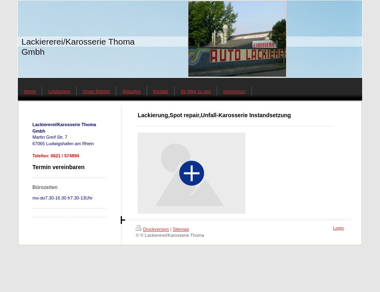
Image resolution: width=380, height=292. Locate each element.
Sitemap (181, 229)
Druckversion (152, 229)
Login (338, 227)
